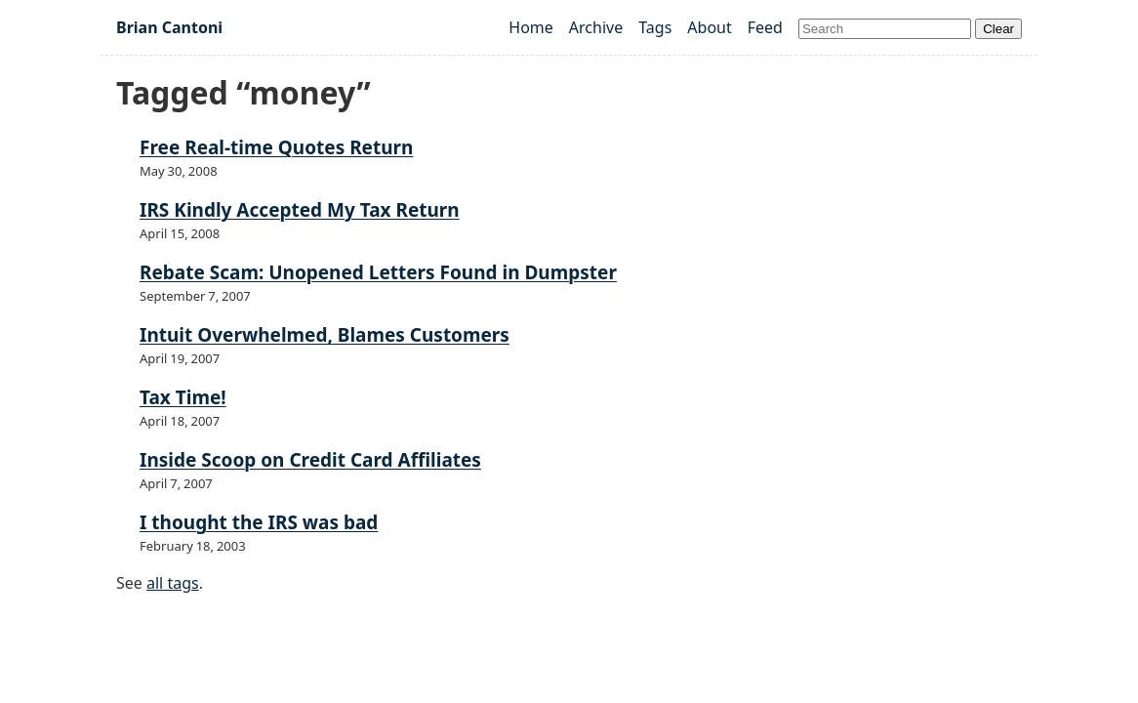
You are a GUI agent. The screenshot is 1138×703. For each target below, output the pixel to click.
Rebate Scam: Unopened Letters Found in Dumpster (378, 272)
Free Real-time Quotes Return (276, 147)
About (709, 27)
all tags (172, 583)
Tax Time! (183, 397)
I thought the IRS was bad (259, 522)
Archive (596, 27)
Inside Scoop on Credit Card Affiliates (310, 460)
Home (530, 27)
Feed (765, 27)
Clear (998, 28)
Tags (654, 27)
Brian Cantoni (169, 27)
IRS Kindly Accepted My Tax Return (300, 210)
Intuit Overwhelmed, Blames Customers (324, 335)
